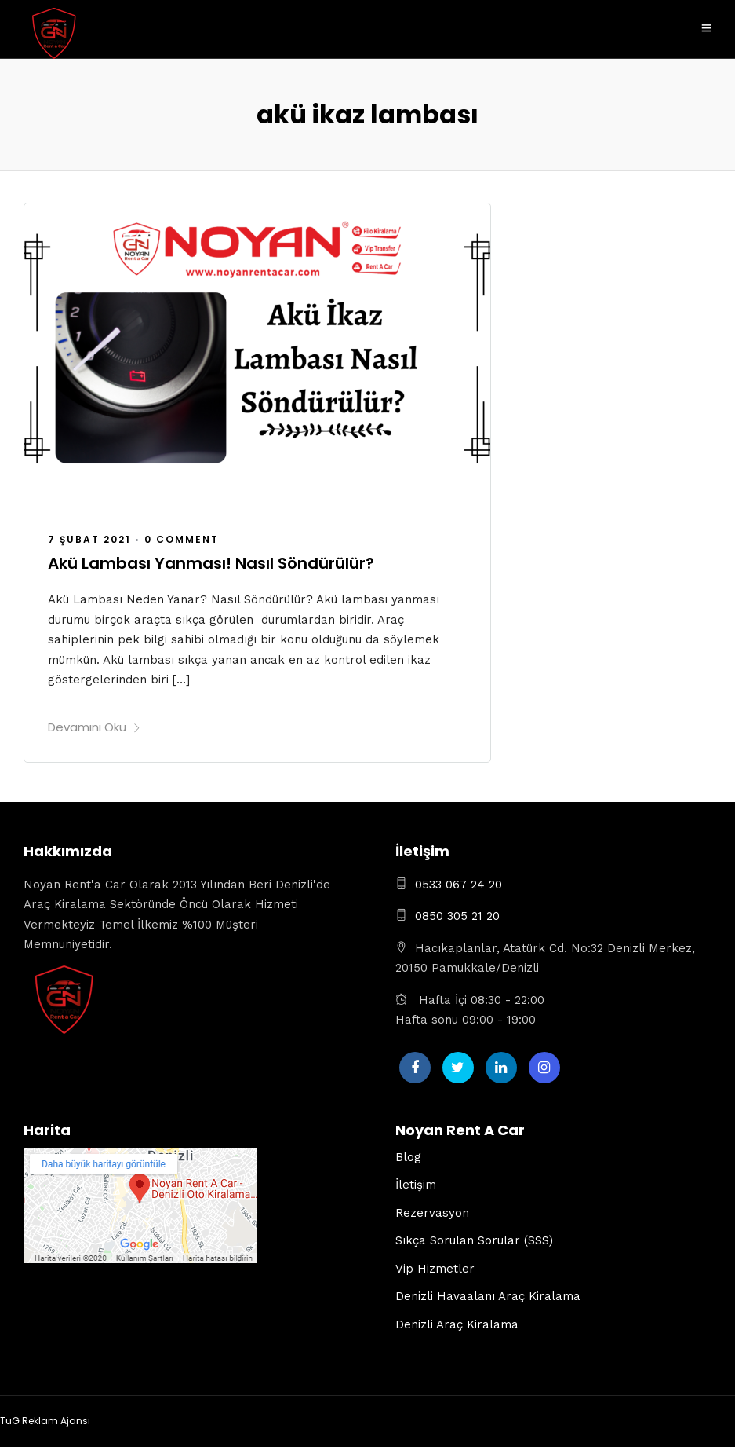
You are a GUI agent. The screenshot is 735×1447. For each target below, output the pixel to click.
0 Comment (181, 539)
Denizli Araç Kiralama (457, 1324)
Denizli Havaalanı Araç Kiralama (487, 1296)
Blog (408, 1157)
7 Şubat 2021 (89, 539)
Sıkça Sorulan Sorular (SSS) (474, 1240)
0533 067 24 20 (458, 884)
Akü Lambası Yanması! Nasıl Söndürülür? (211, 563)
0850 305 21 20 (457, 916)
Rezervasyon (432, 1213)
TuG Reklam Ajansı (45, 1420)
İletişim (415, 1185)
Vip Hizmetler (435, 1269)
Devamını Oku (94, 727)
